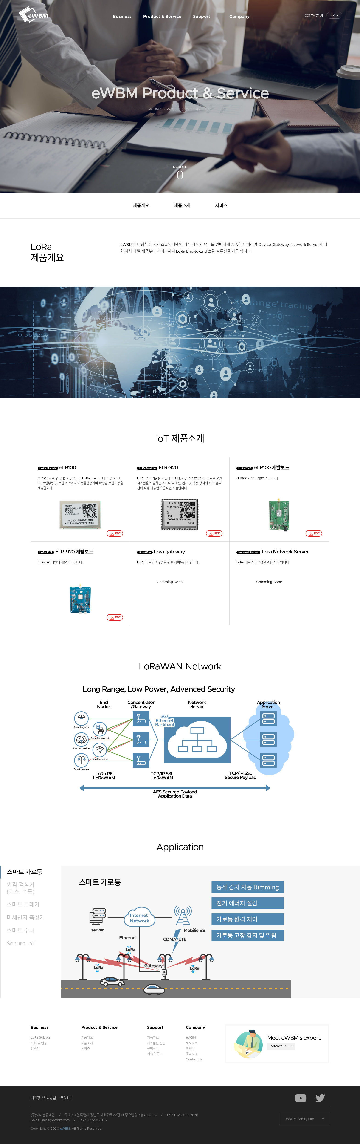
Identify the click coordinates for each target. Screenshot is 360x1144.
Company (239, 17)
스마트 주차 (20, 931)
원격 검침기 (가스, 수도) (20, 888)
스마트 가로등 (24, 872)
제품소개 (182, 206)
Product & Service (162, 17)
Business (122, 17)
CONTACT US (314, 15)
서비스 (221, 206)
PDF (117, 533)
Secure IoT (21, 944)
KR (332, 15)
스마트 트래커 (23, 905)
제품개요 (141, 206)
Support (201, 17)
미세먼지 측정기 (26, 918)
